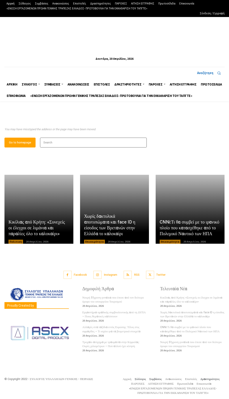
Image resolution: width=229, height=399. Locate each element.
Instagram (110, 275)
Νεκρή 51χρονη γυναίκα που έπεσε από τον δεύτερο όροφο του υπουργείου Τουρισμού (113, 300)
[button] (211, 73)
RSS (137, 275)
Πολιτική (16, 241)
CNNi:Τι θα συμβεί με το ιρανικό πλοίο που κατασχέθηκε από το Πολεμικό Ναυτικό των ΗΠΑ (189, 228)
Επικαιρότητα (94, 241)
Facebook (80, 275)
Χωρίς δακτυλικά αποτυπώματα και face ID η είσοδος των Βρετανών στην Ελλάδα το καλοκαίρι (109, 225)
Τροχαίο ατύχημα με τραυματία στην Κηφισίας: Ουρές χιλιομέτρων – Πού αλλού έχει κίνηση (111, 344)
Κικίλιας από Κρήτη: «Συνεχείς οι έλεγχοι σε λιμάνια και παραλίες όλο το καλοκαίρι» (36, 228)
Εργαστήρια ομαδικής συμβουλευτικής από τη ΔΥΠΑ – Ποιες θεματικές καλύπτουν (114, 314)
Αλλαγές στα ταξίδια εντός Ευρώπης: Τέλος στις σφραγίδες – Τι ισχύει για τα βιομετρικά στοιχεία (111, 329)
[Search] (142, 143)
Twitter (161, 275)
